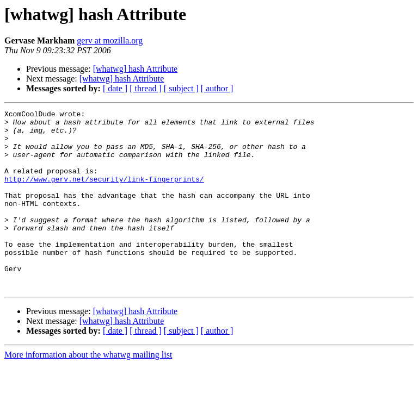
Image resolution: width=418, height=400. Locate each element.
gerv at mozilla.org (110, 40)
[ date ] (115, 88)
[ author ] (217, 88)
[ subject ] (181, 88)
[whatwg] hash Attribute (135, 68)
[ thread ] (146, 88)
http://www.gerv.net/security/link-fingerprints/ (104, 193)
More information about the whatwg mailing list (88, 390)
